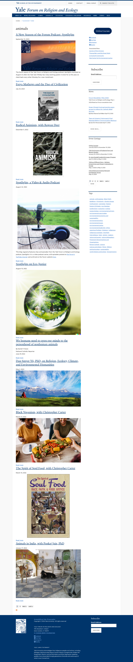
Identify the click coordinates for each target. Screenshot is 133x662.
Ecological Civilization (73, 15)
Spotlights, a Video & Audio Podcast (38, 182)
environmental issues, (96, 223)
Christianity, (100, 201)
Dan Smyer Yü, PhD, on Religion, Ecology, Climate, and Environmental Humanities (47, 362)
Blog (108, 15)
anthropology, (99, 199)
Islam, (100, 235)
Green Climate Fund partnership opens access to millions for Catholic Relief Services (101, 109)
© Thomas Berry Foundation (44, 633)
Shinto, (104, 247)
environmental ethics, (96, 220)
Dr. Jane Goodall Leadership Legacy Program (102, 157)
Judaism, (110, 235)
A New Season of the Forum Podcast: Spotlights (45, 34)
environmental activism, (106, 211)
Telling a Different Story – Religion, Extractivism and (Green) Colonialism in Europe (101, 164)
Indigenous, (112, 230)
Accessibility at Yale (40, 619)
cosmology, (102, 204)
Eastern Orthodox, (95, 206)
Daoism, (108, 204)
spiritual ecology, (95, 249)
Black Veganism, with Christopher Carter (41, 412)
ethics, (108, 228)
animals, (92, 199)
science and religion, (96, 247)
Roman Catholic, (95, 244)
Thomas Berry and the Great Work (99, 53)
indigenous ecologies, (96, 232)
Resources (87, 15)
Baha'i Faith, (107, 199)
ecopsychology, (94, 211)
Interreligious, (94, 235)
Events (102, 15)
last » (31, 606)
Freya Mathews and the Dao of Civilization (42, 84)
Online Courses (93, 145)
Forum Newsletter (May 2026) (99, 98)
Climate (40, 15)
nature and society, (95, 237)
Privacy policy (51, 619)
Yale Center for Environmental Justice (100, 58)
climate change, (109, 201)
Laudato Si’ (49, 15)
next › (24, 606)
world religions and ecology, (98, 252)
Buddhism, (93, 201)
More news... (95, 129)
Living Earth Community (96, 56)
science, (102, 244)
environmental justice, (96, 225)
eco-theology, (105, 206)
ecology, (107, 208)
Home (18, 21)
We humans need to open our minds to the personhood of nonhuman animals (42, 342)
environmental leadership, (98, 228)
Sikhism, (109, 247)
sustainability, (104, 249)
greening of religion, (96, 230)
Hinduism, (105, 230)
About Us (18, 15)
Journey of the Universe (96, 51)
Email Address (96, 74)
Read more (19, 81)
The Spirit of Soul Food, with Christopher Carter (45, 468)
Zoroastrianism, (112, 252)
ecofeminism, (94, 208)
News (95, 15)
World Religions (29, 15)
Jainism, (105, 235)
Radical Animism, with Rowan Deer (38, 125)
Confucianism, (94, 204)
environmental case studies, (98, 213)
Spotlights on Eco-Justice (31, 264)
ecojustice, (101, 208)
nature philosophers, (108, 237)
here (54, 257)
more (92, 184)
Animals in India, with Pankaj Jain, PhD (40, 543)
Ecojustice (59, 15)
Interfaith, (106, 232)
